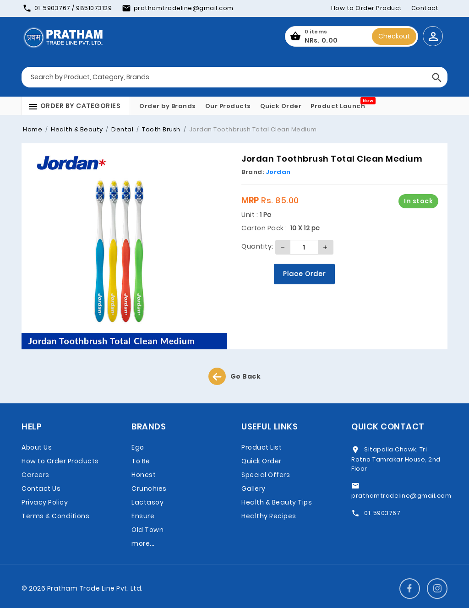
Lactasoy (147, 502)
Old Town (147, 529)
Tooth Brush (160, 129)
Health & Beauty (76, 129)
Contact (425, 8)
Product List (261, 447)
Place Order (304, 273)
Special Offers (265, 474)
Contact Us (41, 488)
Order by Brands (167, 106)
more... (143, 543)
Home (32, 129)
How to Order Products (60, 461)
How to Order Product (366, 8)
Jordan (278, 172)
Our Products (228, 106)
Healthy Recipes (268, 516)
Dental (122, 129)
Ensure (142, 516)
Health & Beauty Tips (276, 502)
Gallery (253, 488)
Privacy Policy (45, 502)
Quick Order (281, 106)
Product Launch (338, 106)
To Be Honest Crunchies (149, 474)
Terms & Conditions (55, 516)
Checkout (394, 36)
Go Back (234, 376)
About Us (37, 447)
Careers (35, 474)
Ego (137, 447)
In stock (418, 201)
